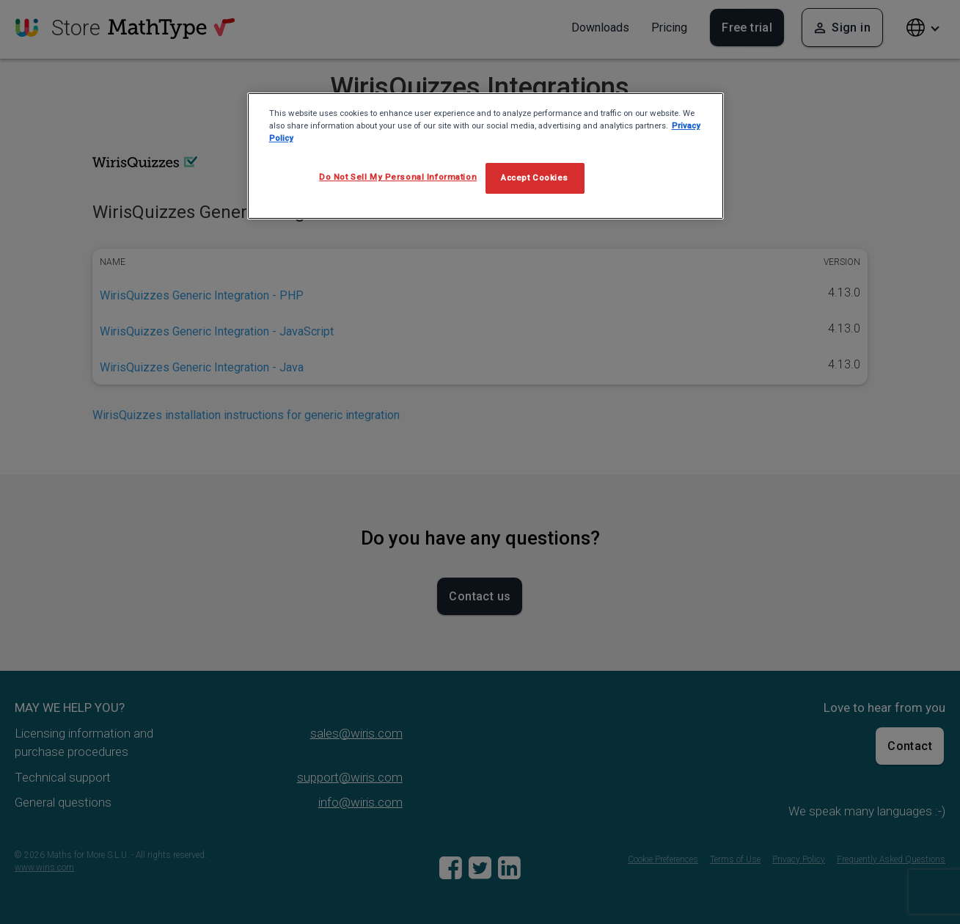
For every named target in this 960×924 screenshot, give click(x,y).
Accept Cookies (534, 177)
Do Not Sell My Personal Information (398, 177)
